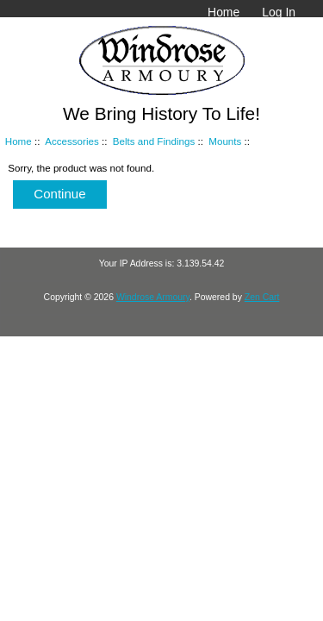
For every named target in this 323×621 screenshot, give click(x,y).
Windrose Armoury (152, 297)
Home (223, 12)
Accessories (72, 141)
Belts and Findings (154, 141)
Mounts (224, 141)
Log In (278, 12)
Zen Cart (262, 297)
